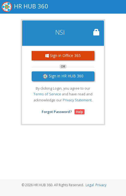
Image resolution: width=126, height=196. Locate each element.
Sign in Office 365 (63, 54)
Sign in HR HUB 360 (63, 75)
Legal (90, 185)
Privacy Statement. (77, 99)
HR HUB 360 (31, 6)
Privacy (100, 185)
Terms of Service (47, 93)
